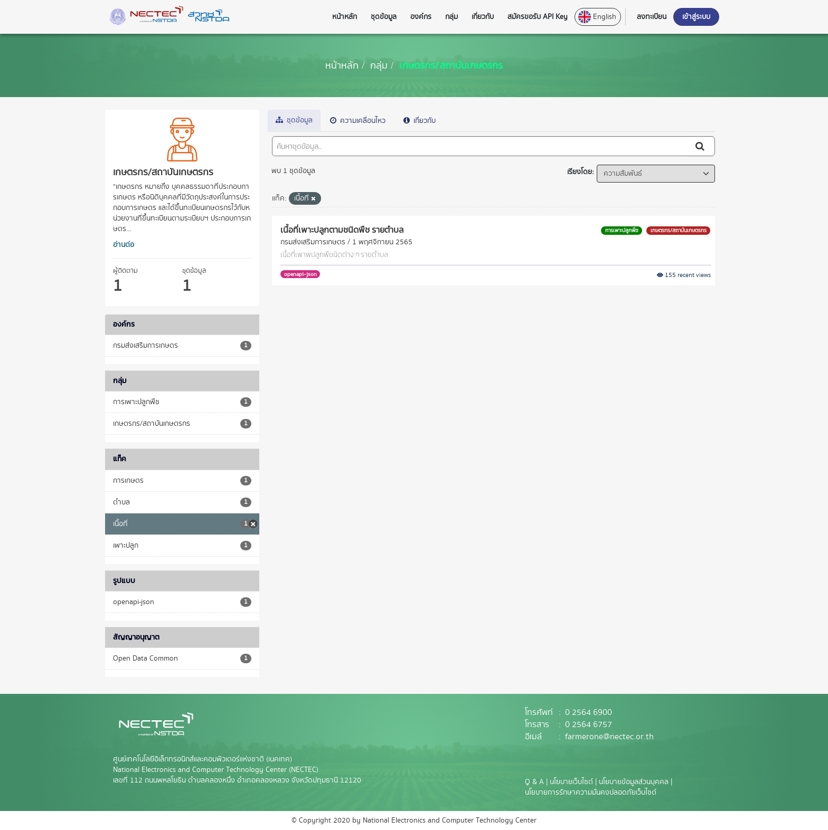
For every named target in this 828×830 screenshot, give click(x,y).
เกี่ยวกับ (419, 121)
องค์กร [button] (420, 17)
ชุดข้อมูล (294, 120)
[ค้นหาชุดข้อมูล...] (480, 146)
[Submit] (700, 146)
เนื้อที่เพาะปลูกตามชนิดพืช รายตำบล (341, 229)
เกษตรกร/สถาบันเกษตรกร (451, 65)
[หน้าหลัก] (342, 65)
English (597, 17)
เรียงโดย (579, 172)
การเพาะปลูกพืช (621, 230)
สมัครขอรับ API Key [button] (537, 17)
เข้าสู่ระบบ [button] (696, 17)
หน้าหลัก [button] (344, 17)
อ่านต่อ (123, 245)
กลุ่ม (379, 65)
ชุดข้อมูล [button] (384, 17)
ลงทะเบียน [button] (651, 17)
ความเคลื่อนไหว (357, 121)
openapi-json (300, 274)
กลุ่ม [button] (451, 17)
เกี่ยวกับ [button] (483, 17)
